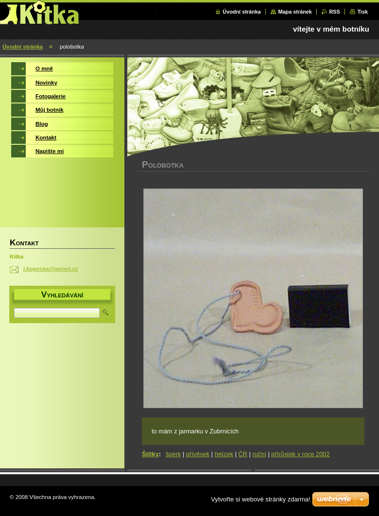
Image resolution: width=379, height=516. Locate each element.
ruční (259, 454)
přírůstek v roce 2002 (300, 454)
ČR (243, 454)
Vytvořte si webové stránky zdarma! (260, 499)
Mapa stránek (295, 12)
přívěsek (197, 454)
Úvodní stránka (242, 12)
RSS (334, 12)
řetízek (224, 454)
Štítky (150, 454)
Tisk (362, 12)
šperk (173, 454)
